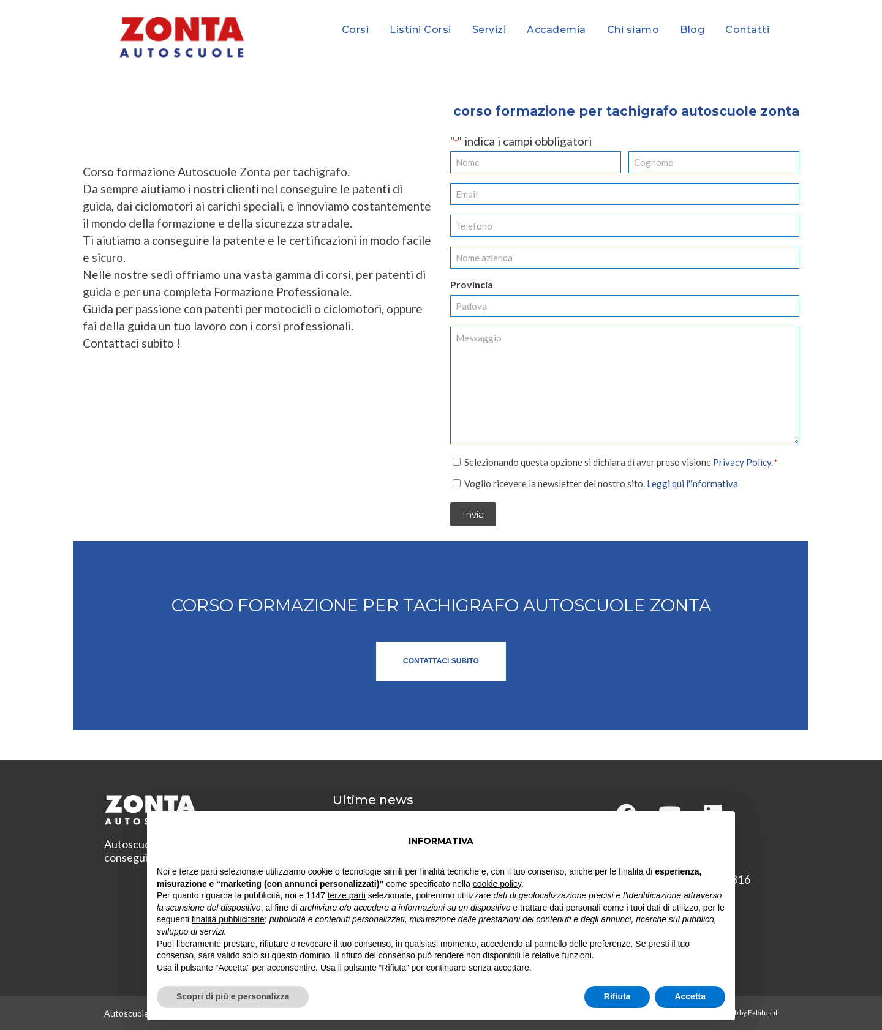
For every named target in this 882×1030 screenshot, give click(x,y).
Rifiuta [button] (617, 996)
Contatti (747, 29)
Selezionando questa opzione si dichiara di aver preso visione (620, 461)
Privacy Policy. (743, 461)
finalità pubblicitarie (228, 919)
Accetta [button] (690, 996)
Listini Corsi (420, 29)
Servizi (489, 29)
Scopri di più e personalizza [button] (232, 996)
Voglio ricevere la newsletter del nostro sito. (601, 482)
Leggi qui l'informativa (692, 482)
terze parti (347, 895)
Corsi (355, 29)
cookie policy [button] (497, 884)
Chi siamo (633, 29)
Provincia (471, 284)
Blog (692, 29)
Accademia (556, 29)
